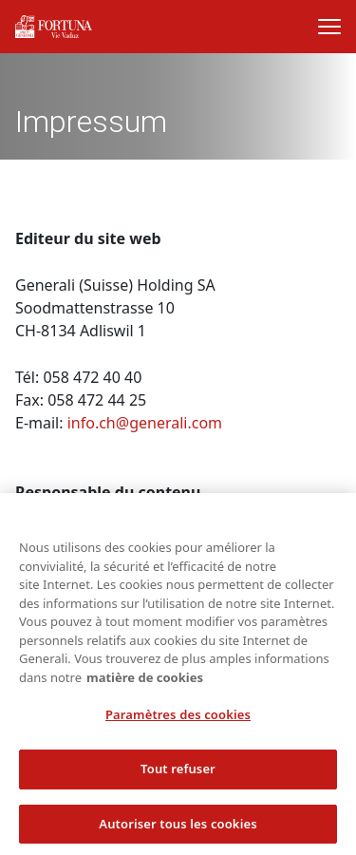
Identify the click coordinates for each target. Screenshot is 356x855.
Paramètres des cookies (178, 721)
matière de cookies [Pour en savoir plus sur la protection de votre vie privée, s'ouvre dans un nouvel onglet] (144, 683)
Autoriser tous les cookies (177, 829)
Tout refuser (178, 774)
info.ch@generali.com (144, 422)
